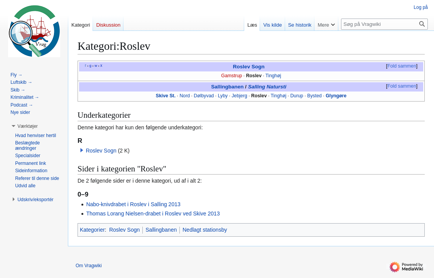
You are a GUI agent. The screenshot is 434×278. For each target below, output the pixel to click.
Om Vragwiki (89, 265)
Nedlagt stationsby (204, 230)
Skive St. (166, 95)
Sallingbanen (227, 87)
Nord (184, 95)
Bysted (314, 95)
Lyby (223, 95)
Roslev (254, 75)
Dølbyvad (204, 95)
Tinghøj (273, 75)
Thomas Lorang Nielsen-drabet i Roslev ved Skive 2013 (153, 213)
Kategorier (92, 230)
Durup (296, 95)
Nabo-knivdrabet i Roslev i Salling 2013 (133, 204)
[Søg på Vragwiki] (384, 24)
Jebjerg (239, 95)
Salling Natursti (267, 87)
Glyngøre (336, 95)
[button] (81, 150)
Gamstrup (231, 75)
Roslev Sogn (249, 67)
